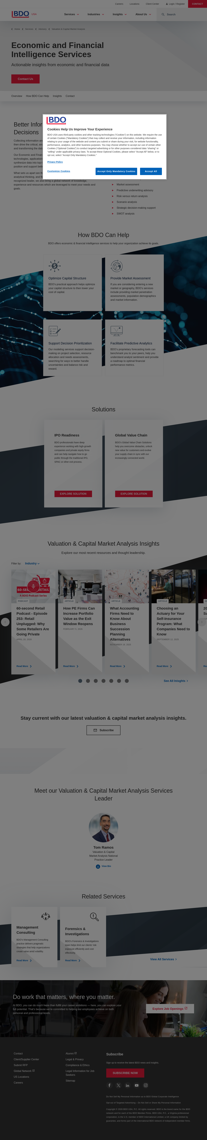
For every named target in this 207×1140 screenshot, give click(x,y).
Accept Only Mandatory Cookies (116, 171)
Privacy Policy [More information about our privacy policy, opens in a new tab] (55, 162)
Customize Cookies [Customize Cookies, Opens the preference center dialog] (58, 171)
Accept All (151, 171)
